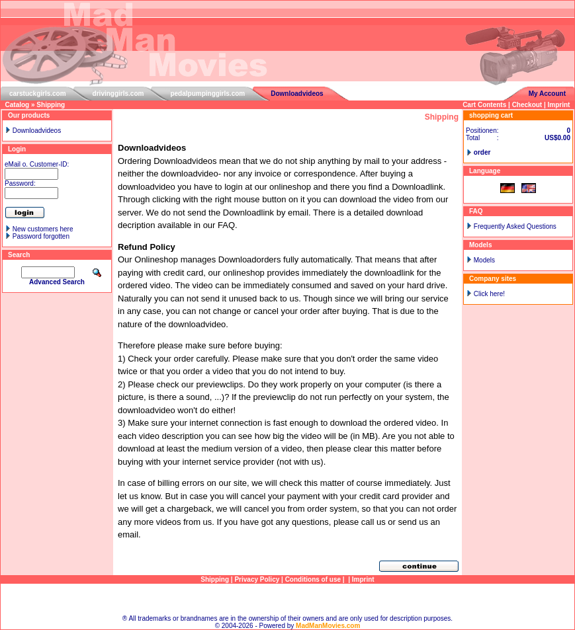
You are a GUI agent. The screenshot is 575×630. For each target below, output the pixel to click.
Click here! (489, 293)
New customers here (43, 229)
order (482, 152)
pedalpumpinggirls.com (207, 93)
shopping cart (491, 115)
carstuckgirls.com (37, 93)
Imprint (559, 104)
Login (17, 149)
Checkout (527, 104)
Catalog (17, 104)
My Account (547, 93)
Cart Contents (484, 104)
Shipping (50, 104)
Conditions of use (313, 579)
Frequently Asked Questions (515, 226)
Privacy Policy (256, 579)
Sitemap (287, 599)
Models (484, 260)
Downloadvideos (297, 93)
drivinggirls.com (118, 93)
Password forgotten (41, 236)
